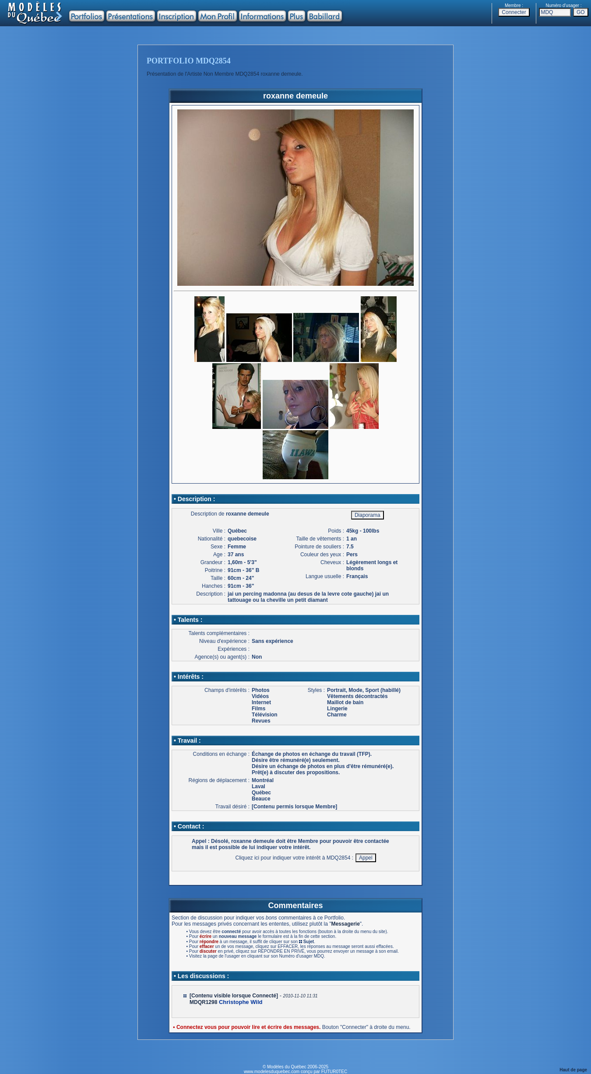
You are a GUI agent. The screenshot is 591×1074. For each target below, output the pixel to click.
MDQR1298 (203, 1002)
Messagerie (345, 924)
